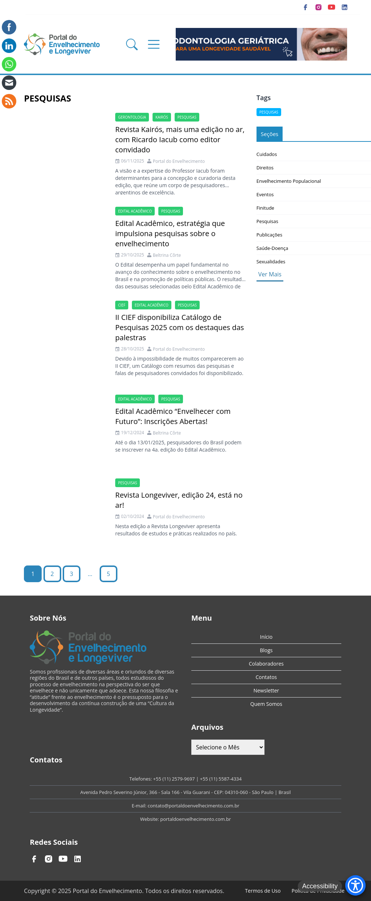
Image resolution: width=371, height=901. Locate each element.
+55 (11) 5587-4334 (221, 778)
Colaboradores (266, 663)
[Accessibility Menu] (355, 885)
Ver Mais (270, 274)
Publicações (269, 234)
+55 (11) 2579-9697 (174, 778)
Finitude (265, 208)
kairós (161, 117)
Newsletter (266, 690)
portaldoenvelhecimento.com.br (195, 819)
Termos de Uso (262, 890)
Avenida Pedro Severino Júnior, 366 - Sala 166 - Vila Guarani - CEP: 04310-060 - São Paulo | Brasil (185, 792)
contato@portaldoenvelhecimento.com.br (193, 805)
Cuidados (267, 154)
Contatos (266, 677)
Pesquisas (187, 117)
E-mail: (139, 805)
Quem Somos (266, 703)
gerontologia (132, 117)
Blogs (266, 650)
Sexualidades (271, 261)
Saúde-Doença (272, 248)
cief (121, 305)
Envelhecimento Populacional (289, 181)
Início (266, 636)
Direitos (265, 167)
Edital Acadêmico (135, 211)
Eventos (265, 194)
